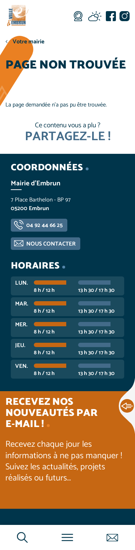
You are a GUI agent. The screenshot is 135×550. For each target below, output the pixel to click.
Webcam (78, 16)
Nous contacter (51, 244)
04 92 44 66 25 (44, 225)
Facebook (111, 16)
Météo (94, 16)
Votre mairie (28, 42)
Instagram (125, 16)
